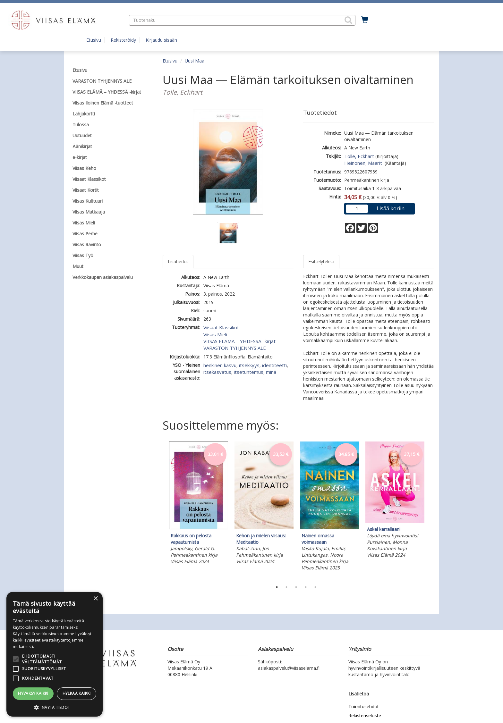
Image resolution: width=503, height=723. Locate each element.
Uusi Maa (194, 61)
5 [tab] (315, 587)
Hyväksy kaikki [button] (33, 693)
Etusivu (93, 40)
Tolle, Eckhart (359, 156)
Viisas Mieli (215, 334)
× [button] (95, 598)
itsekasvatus (217, 372)
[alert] (54, 654)
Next (431, 510)
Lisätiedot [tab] (178, 261)
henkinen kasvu (219, 365)
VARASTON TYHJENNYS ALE (234, 348)
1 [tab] (277, 587)
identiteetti (274, 365)
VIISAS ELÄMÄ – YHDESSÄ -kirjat (239, 341)
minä (271, 372)
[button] (348, 20)
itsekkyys (249, 365)
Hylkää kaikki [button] (77, 693)
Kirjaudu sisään (161, 40)
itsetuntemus (248, 372)
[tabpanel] (198, 504)
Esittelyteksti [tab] (321, 261)
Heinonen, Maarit (363, 163)
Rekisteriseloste (364, 715)
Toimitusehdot (363, 706)
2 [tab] (286, 587)
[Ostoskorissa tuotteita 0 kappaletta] (365, 19)
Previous (161, 510)
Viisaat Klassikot (221, 327)
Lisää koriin (391, 208)
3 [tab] (296, 587)
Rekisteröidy (123, 40)
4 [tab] (306, 587)
